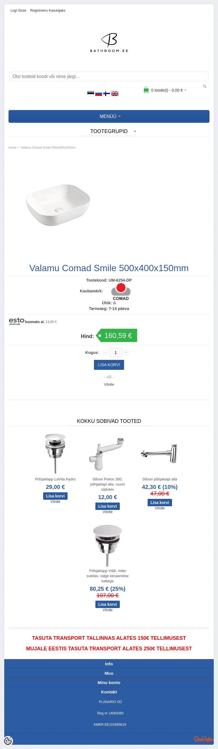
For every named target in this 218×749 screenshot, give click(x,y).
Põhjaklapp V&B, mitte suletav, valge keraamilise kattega (108, 576)
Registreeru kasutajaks (47, 10)
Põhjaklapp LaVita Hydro (55, 479)
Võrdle (109, 385)
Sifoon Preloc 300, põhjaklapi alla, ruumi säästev (107, 484)
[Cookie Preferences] (8, 741)
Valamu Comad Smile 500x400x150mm (48, 147)
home (12, 147)
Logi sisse (18, 10)
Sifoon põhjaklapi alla (159, 479)
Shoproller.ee (204, 739)
